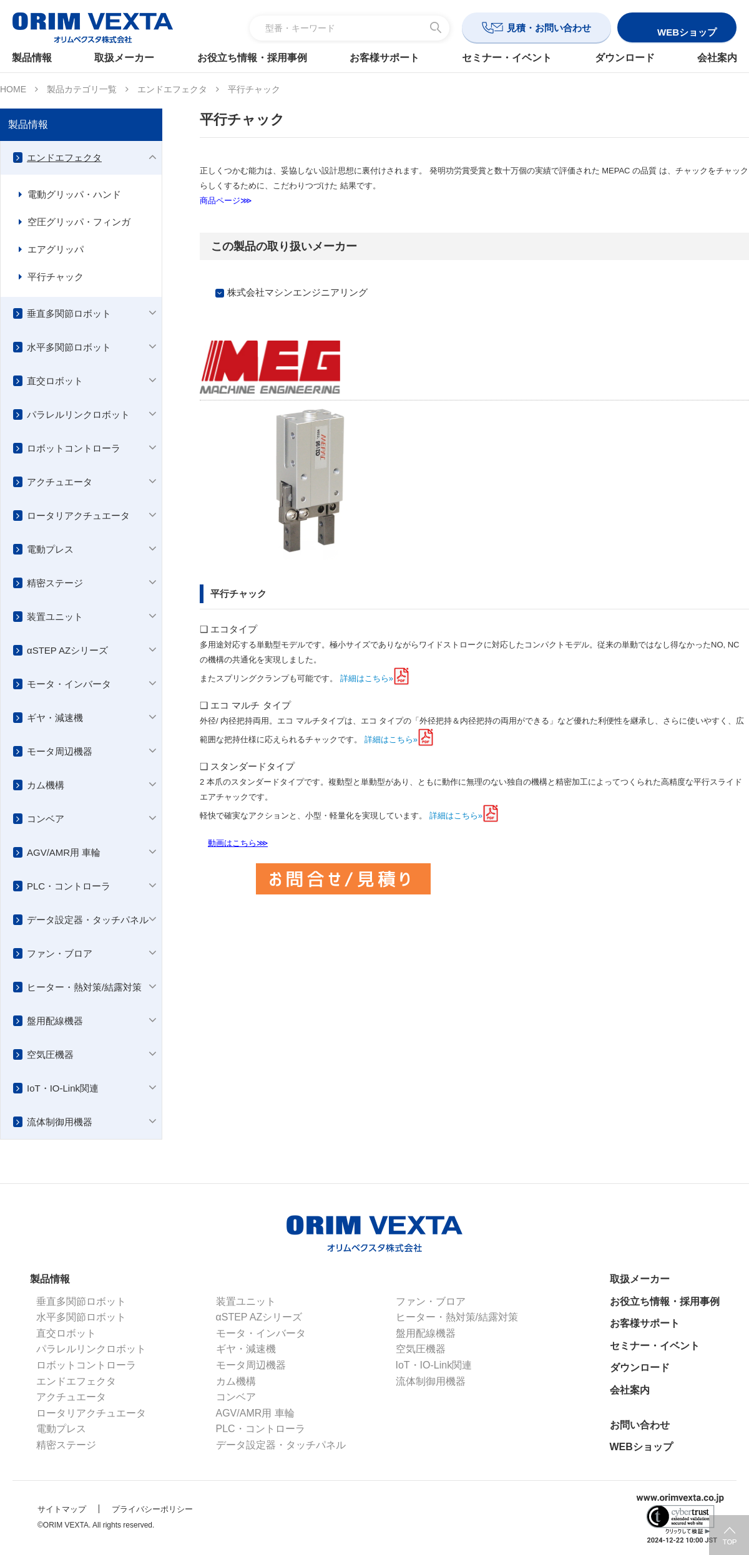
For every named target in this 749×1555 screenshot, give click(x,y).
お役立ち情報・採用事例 (254, 57)
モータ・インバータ (69, 684)
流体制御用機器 (59, 1122)
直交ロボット (55, 380)
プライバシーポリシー (152, 1509)
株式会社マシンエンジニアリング (297, 292)
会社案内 (710, 57)
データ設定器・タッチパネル (88, 919)
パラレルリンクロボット (78, 414)
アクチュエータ (59, 482)
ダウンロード (620, 57)
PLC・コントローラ (68, 886)
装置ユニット (55, 616)
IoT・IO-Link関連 (63, 1088)
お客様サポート (384, 57)
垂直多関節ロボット (69, 313)
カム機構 (45, 785)
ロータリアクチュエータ (78, 515)
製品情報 (39, 57)
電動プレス (50, 549)
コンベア (45, 818)
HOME (13, 89)
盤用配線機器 (55, 1020)
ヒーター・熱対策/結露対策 (84, 987)
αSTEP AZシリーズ (67, 650)
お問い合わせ (640, 1425)
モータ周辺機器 (59, 751)
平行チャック (55, 276)
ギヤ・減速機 (55, 717)
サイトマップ (61, 1509)
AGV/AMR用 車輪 (63, 852)
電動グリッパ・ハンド (74, 194)
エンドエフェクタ (172, 89)
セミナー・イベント (505, 57)
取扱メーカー (129, 57)
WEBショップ (641, 1446)
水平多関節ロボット (69, 347)
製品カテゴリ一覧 (82, 89)
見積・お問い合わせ (549, 27)
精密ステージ (55, 583)
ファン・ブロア (59, 953)
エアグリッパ (55, 249)
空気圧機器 (50, 1054)
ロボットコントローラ (73, 448)
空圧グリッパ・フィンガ (78, 221)
